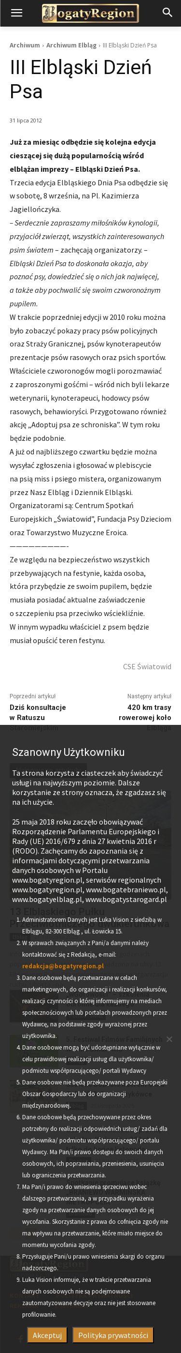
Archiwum (25, 45)
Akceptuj (47, 1335)
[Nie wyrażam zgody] (169, 1039)
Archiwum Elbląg (71, 45)
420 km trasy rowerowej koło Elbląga (145, 717)
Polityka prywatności (113, 1335)
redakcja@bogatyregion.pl (63, 966)
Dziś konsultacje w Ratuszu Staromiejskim (38, 717)
